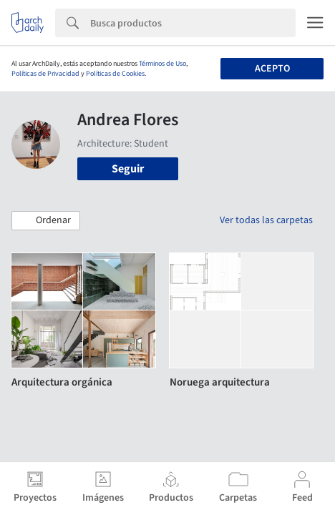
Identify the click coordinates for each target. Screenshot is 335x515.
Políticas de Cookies (115, 74)
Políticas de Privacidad (45, 74)
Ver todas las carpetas (266, 220)
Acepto (272, 69)
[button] (45, 221)
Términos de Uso (162, 64)
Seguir (128, 169)
